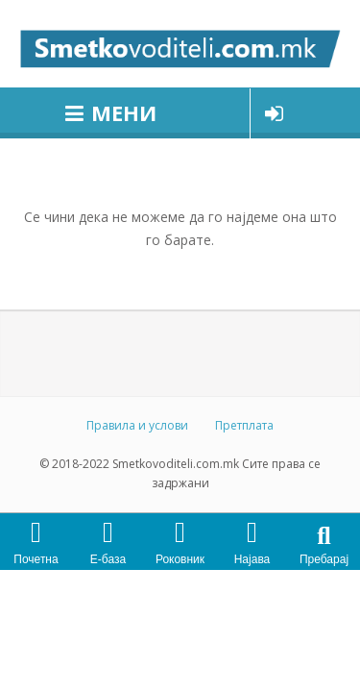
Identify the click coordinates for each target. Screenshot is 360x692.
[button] (324, 536)
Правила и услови (137, 425)
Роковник (180, 559)
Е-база (108, 559)
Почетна (35, 559)
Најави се (274, 113)
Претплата (244, 425)
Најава (252, 559)
